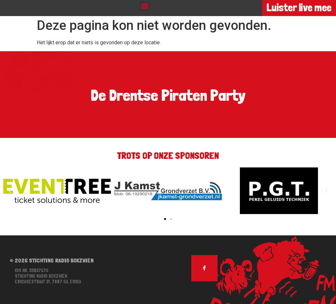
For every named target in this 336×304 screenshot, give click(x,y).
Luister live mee (298, 7)
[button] (144, 6)
